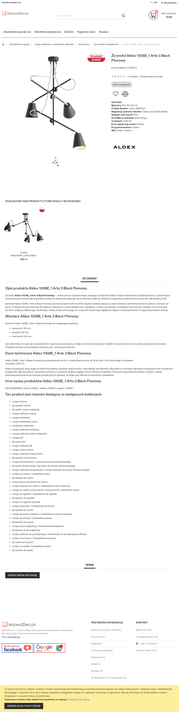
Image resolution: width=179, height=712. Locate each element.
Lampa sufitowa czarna (24, 413)
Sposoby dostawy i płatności (106, 630)
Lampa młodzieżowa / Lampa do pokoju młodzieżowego (41, 462)
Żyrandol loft (18, 441)
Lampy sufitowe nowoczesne (27, 453)
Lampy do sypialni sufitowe (26, 502)
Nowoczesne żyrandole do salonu (30, 482)
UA (155, 2)
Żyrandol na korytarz (23, 542)
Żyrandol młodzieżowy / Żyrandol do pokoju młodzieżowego (43, 466)
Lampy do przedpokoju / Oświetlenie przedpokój (37, 526)
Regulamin (96, 643)
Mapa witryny (98, 657)
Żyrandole (83, 44)
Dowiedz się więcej (78, 699)
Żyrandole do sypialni (23, 498)
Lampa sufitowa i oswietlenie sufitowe (54, 44)
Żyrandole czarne (21, 405)
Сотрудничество (118, 677)
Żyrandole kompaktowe (106, 44)
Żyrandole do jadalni (22, 550)
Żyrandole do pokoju (23, 522)
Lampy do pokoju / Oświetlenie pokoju (32, 518)
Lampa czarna (19, 401)
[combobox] (89, 15)
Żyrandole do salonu (22, 478)
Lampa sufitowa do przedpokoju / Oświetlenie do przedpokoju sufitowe (49, 534)
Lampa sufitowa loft (22, 445)
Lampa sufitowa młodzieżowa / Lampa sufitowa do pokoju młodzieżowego (51, 470)
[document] (90, 698)
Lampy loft (17, 437)
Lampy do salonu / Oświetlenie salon (31, 474)
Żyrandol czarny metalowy (26, 409)
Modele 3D (97, 671)
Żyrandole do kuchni (22, 510)
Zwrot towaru (98, 636)
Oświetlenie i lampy (19, 44)
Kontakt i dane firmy (146, 650)
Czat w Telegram (146, 643)
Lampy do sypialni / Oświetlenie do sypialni (34, 494)
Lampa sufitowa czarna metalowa (29, 433)
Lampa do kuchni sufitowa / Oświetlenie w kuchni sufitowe (42, 514)
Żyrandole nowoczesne (24, 457)
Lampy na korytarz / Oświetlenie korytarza (34, 538)
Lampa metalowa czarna (24, 421)
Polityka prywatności (102, 650)
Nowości (95, 664)
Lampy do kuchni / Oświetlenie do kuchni (33, 506)
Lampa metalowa (21, 417)
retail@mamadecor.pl (147, 636)
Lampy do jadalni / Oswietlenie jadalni (31, 546)
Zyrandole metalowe (23, 425)
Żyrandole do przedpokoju (26, 530)
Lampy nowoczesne (22, 449)
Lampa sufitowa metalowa (25, 429)
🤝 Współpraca (99, 677)
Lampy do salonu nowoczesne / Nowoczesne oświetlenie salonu (45, 490)
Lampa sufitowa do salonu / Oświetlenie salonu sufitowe (41, 486)
